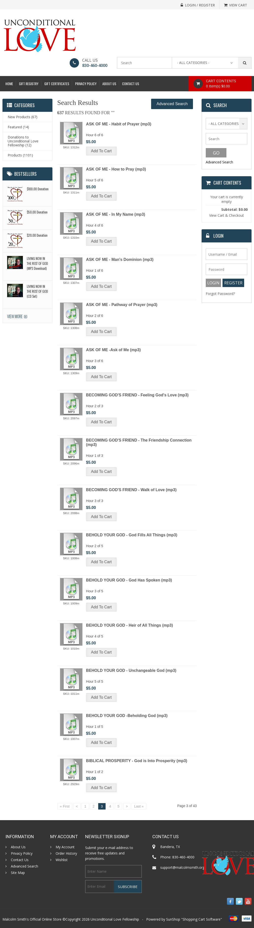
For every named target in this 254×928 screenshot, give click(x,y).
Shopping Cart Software (202, 919)
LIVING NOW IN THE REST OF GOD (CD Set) (37, 291)
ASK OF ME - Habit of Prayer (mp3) (118, 124)
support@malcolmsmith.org (182, 867)
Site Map (18, 873)
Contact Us (130, 83)
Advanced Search (172, 104)
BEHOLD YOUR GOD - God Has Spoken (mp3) (129, 580)
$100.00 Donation (37, 188)
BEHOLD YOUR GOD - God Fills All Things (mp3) (131, 535)
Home (9, 83)
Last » (138, 806)
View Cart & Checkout (226, 215)
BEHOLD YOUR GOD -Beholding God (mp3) (127, 716)
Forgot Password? (220, 293)
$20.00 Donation (37, 235)
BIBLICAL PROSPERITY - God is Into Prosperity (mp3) (136, 761)
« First (65, 806)
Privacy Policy (85, 83)
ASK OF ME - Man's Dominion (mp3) (120, 259)
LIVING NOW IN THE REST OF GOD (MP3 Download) (37, 263)
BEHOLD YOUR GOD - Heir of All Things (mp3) (129, 625)
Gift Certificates (56, 83)
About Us (109, 83)
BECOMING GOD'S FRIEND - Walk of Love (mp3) (131, 490)
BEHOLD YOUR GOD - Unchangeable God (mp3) (131, 670)
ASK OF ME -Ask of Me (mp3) (113, 350)
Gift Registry (28, 83)
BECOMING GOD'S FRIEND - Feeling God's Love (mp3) (137, 395)
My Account (65, 847)
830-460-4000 (94, 65)
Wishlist (62, 860)
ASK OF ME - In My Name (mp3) (115, 214)
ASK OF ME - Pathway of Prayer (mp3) (122, 305)
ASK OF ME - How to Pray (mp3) (116, 169)
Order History (66, 853)
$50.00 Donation (37, 211)
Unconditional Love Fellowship (115, 919)
